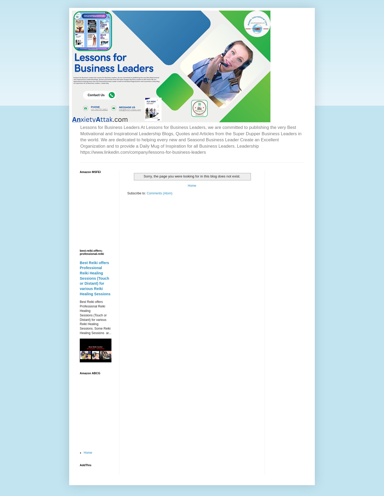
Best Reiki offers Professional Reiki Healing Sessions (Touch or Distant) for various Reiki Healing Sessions (95, 278)
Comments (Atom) (159, 193)
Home (192, 186)
